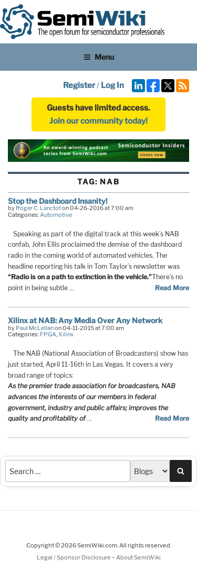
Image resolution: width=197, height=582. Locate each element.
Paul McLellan (35, 328)
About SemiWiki (138, 557)
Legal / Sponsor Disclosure (74, 557)
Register (79, 85)
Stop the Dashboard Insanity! (58, 200)
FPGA (48, 334)
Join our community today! (98, 121)
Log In (112, 85)
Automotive (56, 214)
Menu (99, 56)
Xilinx (66, 334)
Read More (172, 288)
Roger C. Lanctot (38, 208)
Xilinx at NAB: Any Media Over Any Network (85, 320)
